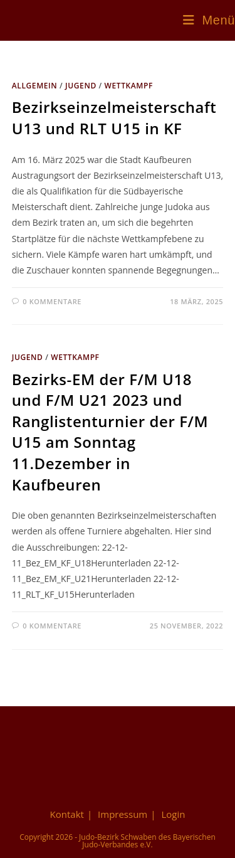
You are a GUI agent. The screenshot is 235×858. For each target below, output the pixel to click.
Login (173, 814)
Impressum (122, 814)
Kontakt (67, 814)
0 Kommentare (52, 301)
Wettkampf (129, 85)
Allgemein (35, 85)
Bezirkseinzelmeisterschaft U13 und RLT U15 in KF (114, 118)
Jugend (81, 85)
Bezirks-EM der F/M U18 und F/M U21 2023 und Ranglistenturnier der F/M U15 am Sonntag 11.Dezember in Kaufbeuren (110, 432)
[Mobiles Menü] (209, 20)
